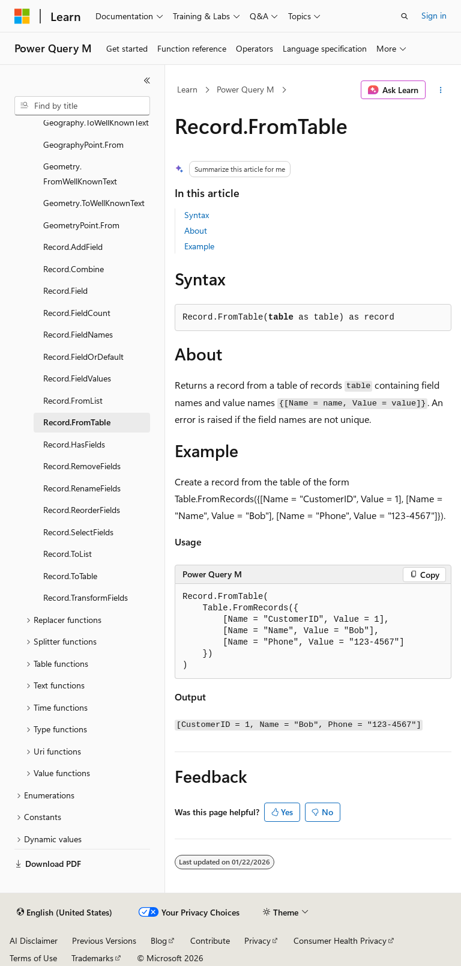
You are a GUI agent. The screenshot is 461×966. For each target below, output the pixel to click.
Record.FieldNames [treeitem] (78, 334)
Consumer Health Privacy (340, 940)
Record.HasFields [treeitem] (74, 444)
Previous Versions (104, 940)
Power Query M (245, 89)
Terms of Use (33, 958)
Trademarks (92, 958)
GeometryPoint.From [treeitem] (81, 225)
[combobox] (82, 105)
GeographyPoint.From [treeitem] (83, 144)
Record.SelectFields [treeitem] (78, 532)
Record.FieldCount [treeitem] (76, 312)
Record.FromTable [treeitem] (76, 422)
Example (199, 246)
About (195, 230)
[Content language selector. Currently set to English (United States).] (64, 912)
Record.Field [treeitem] (65, 290)
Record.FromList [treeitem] (73, 400)
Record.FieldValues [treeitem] (77, 378)
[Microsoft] (22, 16)
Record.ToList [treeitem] (67, 553)
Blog (159, 940)
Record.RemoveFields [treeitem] (82, 466)
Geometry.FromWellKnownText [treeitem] (80, 173)
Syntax (196, 214)
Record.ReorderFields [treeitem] (81, 509)
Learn (187, 89)
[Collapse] (147, 80)
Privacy (257, 940)
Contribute (210, 940)
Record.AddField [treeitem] (73, 246)
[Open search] (405, 16)
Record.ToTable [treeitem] (70, 576)
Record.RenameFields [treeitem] (82, 488)
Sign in (434, 15)
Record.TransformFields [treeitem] (85, 597)
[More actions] (440, 90)
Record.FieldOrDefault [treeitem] (83, 356)
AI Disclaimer (34, 940)
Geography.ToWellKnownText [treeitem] (96, 122)
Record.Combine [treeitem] (73, 269)
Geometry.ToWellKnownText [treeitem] (94, 202)
